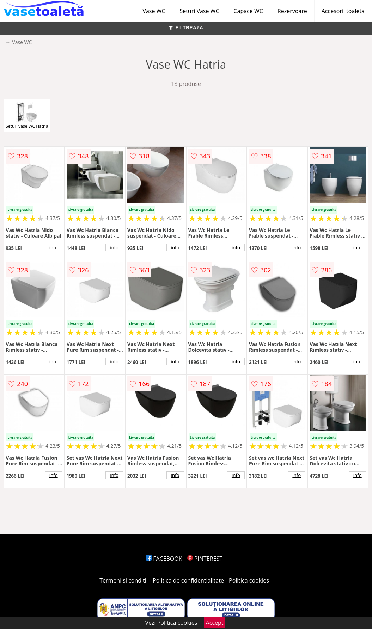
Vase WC (153, 11)
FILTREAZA (186, 27)
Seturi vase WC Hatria (27, 115)
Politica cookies (249, 580)
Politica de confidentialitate (188, 580)
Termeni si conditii (123, 580)
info (53, 247)
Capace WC (248, 11)
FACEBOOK (164, 558)
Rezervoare (292, 11)
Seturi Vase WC (199, 11)
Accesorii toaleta (343, 11)
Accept (215, 623)
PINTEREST (204, 558)
